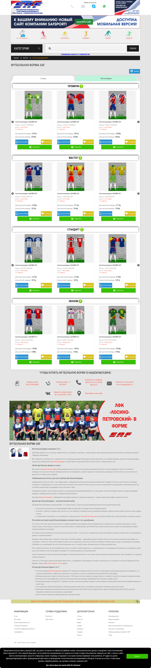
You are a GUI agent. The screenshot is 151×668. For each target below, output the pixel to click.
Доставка (17, 619)
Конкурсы (80, 629)
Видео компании (114, 619)
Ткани (110, 635)
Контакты (49, 616)
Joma (59, 563)
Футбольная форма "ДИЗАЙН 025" (110, 337)
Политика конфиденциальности (24, 629)
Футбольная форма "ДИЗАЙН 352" (26, 265)
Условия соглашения (20, 626)
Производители (113, 616)
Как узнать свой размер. (116, 629)
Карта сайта (49, 619)
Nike (46, 563)
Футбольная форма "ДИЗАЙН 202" (26, 122)
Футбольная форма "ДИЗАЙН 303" (26, 194)
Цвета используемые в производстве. (121, 626)
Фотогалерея (106, 78)
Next (138, 122)
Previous (12, 122)
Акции (79, 622)
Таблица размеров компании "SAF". (120, 632)
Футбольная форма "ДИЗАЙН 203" (68, 122)
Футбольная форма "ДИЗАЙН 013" (26, 337)
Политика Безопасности (22, 622)
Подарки (80, 632)
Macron (55, 563)
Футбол (25, 58)
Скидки (79, 626)
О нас (16, 616)
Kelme (50, 563)
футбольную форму (57, 462)
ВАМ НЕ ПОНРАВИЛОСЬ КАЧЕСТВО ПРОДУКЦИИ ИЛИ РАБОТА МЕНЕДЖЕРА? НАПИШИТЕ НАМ (85, 601)
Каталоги (111, 622)
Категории (27, 48)
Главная (16, 58)
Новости (80, 619)
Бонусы (79, 635)
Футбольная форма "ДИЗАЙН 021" (68, 337)
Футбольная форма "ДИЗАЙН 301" (110, 194)
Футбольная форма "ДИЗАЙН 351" (68, 265)
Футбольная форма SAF (40, 58)
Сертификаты (18, 632)
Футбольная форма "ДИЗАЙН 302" (68, 194)
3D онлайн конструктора (89, 516)
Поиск (133, 48)
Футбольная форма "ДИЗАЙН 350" (110, 265)
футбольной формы (45, 497)
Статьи (79, 616)
